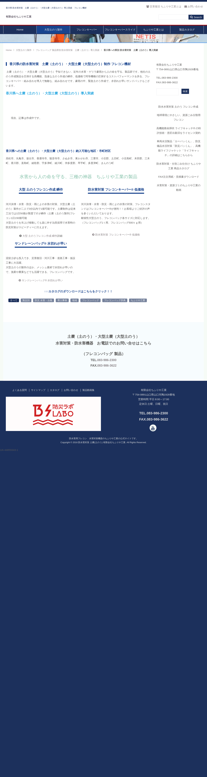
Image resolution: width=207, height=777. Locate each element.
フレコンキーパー (86, 37)
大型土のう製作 (53, 37)
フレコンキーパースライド (120, 37)
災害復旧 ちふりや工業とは (163, 6)
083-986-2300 (106, 674)
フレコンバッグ (90, 615)
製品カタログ (187, 37)
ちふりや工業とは (153, 37)
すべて (13, 615)
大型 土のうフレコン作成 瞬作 (39, 377)
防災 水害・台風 (43, 615)
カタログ (54, 704)
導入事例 (62, 615)
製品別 (26, 615)
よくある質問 (19, 704)
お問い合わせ (193, 6)
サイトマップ (38, 704)
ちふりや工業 (138, 615)
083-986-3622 (107, 680)
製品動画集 (88, 704)
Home (19, 37)
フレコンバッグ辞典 (115, 615)
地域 (74, 615)
